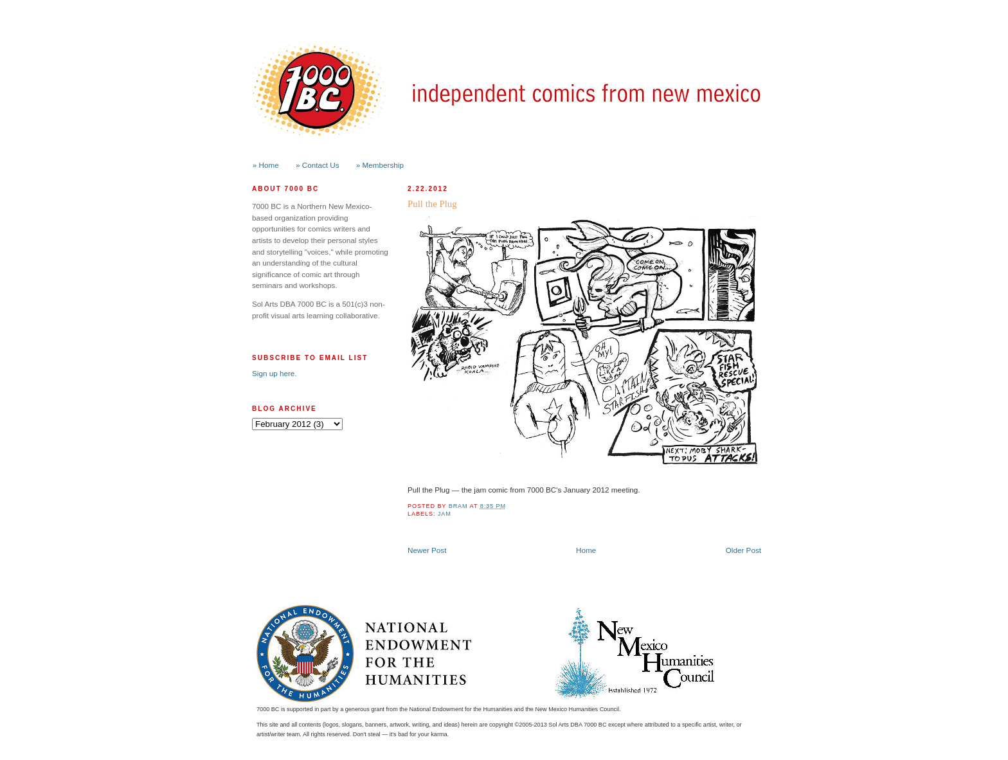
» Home (266, 165)
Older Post (743, 550)
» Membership (380, 165)
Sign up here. (274, 373)
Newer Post (427, 550)
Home (586, 550)
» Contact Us (317, 165)
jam (444, 514)
